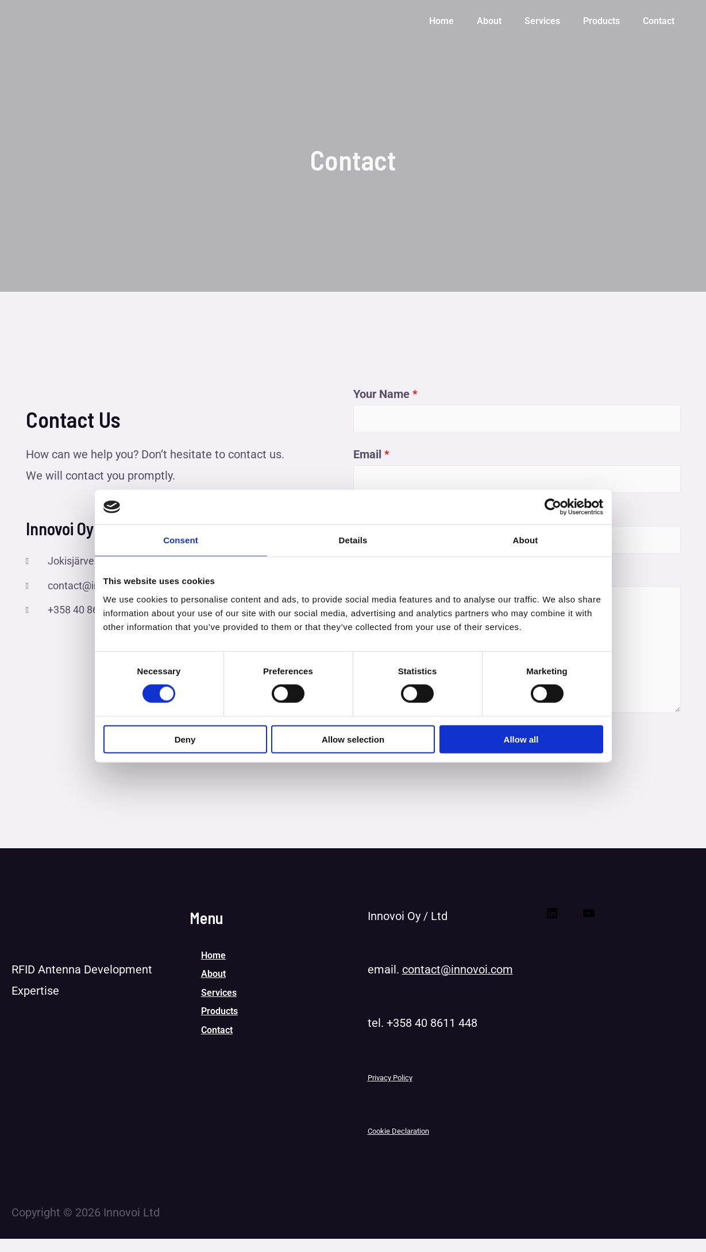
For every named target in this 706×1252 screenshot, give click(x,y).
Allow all (521, 739)
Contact (217, 1055)
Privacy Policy (390, 1091)
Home (213, 970)
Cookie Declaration (398, 1145)
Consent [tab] (180, 540)
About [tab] (525, 540)
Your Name (385, 394)
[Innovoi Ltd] (55, 19)
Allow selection (353, 739)
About (213, 991)
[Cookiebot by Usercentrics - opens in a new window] (553, 507)
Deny (185, 739)
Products (219, 1034)
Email (371, 459)
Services (219, 1012)
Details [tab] (353, 540)
